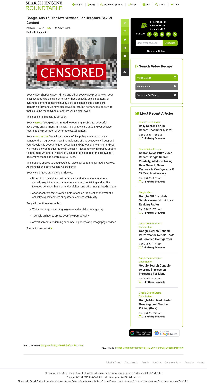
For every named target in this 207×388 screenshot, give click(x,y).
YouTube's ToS (182, 381)
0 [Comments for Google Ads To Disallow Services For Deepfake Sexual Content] (49, 28)
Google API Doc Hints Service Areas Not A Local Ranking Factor (156, 200)
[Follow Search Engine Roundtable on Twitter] (155, 34)
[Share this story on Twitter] (125, 31)
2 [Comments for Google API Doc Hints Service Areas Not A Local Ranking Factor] (141, 212)
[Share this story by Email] (125, 64)
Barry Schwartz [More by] (64, 28)
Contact (201, 362)
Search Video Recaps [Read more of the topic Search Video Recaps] (150, 149)
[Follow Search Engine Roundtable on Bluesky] (162, 34)
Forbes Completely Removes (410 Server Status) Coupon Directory (149, 347)
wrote (38, 122)
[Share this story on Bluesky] (125, 56)
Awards (145, 362)
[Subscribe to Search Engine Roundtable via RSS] (175, 34)
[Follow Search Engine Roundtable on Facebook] (149, 34)
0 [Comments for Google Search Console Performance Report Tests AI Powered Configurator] (141, 247)
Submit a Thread (113, 362)
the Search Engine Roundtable (73, 373)
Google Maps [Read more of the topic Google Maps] (146, 192)
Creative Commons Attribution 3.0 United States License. (98, 381)
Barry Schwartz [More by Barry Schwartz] (156, 138)
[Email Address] (149, 43)
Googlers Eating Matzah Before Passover (62, 345)
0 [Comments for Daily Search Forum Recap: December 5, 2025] (141, 138)
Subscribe (170, 43)
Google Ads (42, 32)
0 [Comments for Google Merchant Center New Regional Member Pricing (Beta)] (141, 316)
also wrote (41, 136)
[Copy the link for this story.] (125, 72)
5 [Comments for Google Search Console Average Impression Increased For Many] (141, 282)
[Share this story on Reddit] (125, 39)
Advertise (189, 362)
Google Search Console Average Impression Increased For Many (155, 269)
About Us (157, 362)
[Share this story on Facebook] (125, 23)
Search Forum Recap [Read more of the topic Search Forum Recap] (149, 122)
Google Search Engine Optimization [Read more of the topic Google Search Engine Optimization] (150, 225)
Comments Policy (173, 362)
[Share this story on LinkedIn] (125, 48)
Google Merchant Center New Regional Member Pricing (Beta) (155, 304)
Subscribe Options (156, 51)
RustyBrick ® (95, 377)
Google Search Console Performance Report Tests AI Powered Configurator (156, 235)
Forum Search (131, 362)
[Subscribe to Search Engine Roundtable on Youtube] (168, 34)
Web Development (113, 377)
